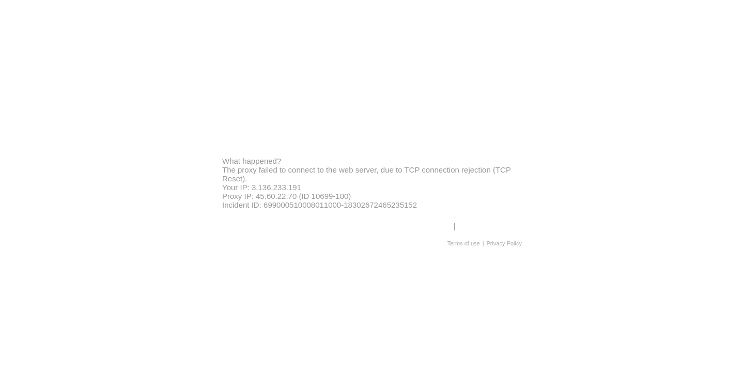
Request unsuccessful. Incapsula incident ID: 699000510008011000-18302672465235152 (372, 186)
